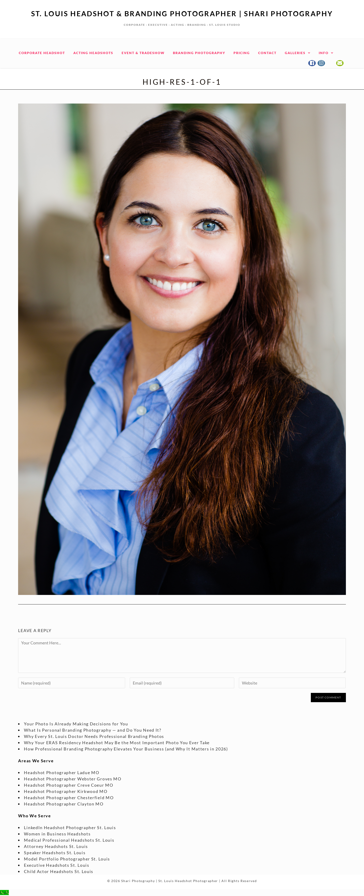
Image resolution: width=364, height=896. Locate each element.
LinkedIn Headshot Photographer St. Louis (70, 827)
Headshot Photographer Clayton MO (63, 804)
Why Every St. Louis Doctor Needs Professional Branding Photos (94, 736)
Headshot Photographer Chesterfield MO (69, 797)
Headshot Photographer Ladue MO (61, 772)
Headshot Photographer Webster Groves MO (72, 779)
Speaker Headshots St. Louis (54, 852)
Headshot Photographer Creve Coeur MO (68, 785)
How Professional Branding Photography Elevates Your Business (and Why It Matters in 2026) (126, 749)
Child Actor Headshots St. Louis (58, 871)
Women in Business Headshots (57, 834)
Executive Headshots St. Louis (56, 865)
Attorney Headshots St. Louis (56, 846)
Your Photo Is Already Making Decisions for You (76, 724)
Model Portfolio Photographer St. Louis (67, 859)
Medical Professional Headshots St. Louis (69, 840)
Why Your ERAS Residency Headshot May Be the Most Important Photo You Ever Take (117, 742)
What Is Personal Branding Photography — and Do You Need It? (92, 730)
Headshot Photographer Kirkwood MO (65, 791)
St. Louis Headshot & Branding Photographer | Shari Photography (182, 14)
